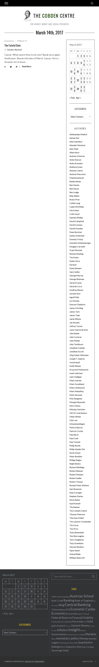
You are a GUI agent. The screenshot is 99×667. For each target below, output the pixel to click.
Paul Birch (74, 434)
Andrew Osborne (77, 156)
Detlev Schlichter (77, 235)
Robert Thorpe (76, 482)
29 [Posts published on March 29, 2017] (78, 88)
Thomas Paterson (77, 514)
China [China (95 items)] (54, 609)
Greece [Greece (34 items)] (68, 626)
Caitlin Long (74, 203)
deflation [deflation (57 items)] (62, 609)
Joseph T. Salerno (77, 358)
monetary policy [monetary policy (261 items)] (67, 638)
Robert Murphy (76, 474)
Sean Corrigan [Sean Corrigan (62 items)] (87, 647)
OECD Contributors (78, 413)
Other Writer (75, 416)
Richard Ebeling (76, 254)
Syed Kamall (74, 503)
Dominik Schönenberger (80, 243)
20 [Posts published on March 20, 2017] (71, 80)
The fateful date (12, 45)
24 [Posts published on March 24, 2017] (84, 80)
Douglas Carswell (77, 246)
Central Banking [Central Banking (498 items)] (78, 604)
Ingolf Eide (74, 297)
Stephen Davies (76, 496)
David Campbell (76, 221)
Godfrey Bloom (76, 290)
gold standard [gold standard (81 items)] (58, 625)
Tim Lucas (74, 525)
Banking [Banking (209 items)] (69, 600)
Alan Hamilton (75, 141)
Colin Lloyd (74, 214)
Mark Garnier (75, 380)
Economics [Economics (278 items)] (59, 613)
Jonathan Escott (76, 351)
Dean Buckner (75, 232)
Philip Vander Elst (77, 449)
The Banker (74, 507)
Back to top (90, 661)
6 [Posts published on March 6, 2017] (71, 62)
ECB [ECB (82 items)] (68, 609)
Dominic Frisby (76, 239)
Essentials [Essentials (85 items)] (72, 613)
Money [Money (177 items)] (84, 638)
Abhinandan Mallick (78, 134)
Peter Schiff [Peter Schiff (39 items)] (73, 643)
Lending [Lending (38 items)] (82, 635)
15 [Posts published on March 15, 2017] (78, 71)
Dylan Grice (74, 261)
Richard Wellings (76, 467)
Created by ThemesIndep (34, 661)
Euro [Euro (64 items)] (80, 613)
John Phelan (74, 340)
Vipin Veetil (74, 550)
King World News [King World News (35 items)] (73, 635)
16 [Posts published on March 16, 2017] (81, 71)
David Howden (76, 228)
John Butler (74, 333)
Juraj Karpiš (74, 362)
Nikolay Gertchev (77, 409)
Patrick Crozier (76, 431)
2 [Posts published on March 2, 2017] (81, 56)
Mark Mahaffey (76, 391)
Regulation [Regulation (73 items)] (71, 647)
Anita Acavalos (76, 163)
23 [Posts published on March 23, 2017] (81, 80)
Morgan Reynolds (77, 402)
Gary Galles (74, 272)
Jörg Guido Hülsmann (79, 355)
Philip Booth (74, 445)
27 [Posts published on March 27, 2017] (71, 88)
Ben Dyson (74, 188)
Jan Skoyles (74, 322)
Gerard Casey (75, 282)
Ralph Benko (75, 463)
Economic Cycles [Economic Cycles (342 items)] (83, 609)
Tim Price (73, 529)
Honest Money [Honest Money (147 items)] (80, 625)
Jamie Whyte (75, 319)
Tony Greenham (76, 543)
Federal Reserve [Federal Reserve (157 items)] (61, 617)
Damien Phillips (76, 217)
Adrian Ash (74, 138)
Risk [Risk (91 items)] (79, 646)
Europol (72, 264)
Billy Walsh (74, 196)
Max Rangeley (75, 398)
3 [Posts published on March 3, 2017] (84, 56)
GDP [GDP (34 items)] (84, 622)
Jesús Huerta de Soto (78, 330)
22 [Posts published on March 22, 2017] (78, 80)
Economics (9, 41)
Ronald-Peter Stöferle (79, 485)
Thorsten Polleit (76, 518)
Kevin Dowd (74, 453)
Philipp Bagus (75, 460)
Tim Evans (74, 257)
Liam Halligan (75, 377)
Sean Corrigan (75, 492)
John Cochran (75, 337)
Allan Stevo (74, 152)
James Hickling (76, 308)
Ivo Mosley (74, 301)
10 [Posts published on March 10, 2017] (84, 63)
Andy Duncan (75, 159)
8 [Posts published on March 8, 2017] (77, 62)
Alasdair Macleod (14, 50)
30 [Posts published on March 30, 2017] (81, 89)
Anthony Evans (75, 167)
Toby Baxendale (76, 532)
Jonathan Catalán (77, 348)
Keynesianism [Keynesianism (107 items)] (59, 634)
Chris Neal (74, 210)
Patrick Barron (76, 427)
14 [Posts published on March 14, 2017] (74, 71)
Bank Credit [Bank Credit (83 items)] (57, 600)
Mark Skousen (75, 395)
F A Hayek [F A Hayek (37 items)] (85, 614)
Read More (26, 67)
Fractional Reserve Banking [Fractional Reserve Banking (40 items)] (61, 622)
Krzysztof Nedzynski (78, 369)
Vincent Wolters (76, 547)
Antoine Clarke (76, 170)
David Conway (75, 225)
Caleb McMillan (76, 206)
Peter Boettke (75, 456)
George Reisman (76, 279)
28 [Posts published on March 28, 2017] (74, 89)
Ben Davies (74, 185)
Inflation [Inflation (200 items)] (62, 630)
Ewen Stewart (75, 268)
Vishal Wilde (75, 554)
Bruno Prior (74, 199)
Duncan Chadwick (77, 304)
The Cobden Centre (78, 510)
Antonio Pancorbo (77, 174)
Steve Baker (74, 500)
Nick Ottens (74, 406)
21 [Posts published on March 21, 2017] (74, 80)
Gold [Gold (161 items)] (90, 621)
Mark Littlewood (77, 387)
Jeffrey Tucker (75, 326)
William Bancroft (77, 558)
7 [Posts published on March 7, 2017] (74, 62)
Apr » (78, 97)
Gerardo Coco (75, 286)
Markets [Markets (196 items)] (90, 634)
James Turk (74, 311)
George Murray (76, 275)
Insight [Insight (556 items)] (74, 629)
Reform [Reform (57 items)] (62, 647)
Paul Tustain (74, 442)
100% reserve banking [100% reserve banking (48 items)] (60, 597)
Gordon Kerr (75, 293)
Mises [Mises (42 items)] (53, 639)
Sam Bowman (75, 489)
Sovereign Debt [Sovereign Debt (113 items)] (60, 650)
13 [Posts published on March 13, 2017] (71, 71)
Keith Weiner (75, 366)
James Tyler (74, 315)
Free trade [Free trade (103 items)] (77, 621)
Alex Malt (73, 149)
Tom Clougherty (76, 539)
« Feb (72, 97)
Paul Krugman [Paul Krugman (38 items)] (64, 643)
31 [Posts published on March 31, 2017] (84, 89)
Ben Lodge (74, 192)
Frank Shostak (75, 250)
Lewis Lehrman (75, 373)
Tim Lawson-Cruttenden (80, 521)
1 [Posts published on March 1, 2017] (77, 56)
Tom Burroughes (76, 536)
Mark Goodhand (76, 384)
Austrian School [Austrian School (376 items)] (82, 596)
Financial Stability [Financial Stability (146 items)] (82, 617)
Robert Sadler (75, 478)
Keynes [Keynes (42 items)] (83, 630)
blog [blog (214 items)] (61, 605)
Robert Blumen (76, 471)
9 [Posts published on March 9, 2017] (81, 62)
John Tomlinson (76, 344)
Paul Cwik (73, 438)
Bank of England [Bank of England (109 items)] (84, 600)
